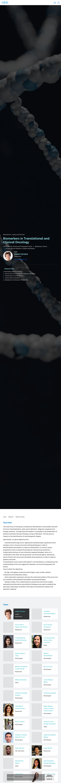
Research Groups (20, 517)
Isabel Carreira (21, 254)
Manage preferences (49, 776)
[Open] (55, 3)
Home (5, 517)
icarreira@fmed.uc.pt (20, 259)
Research (11, 517)
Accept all (49, 779)
